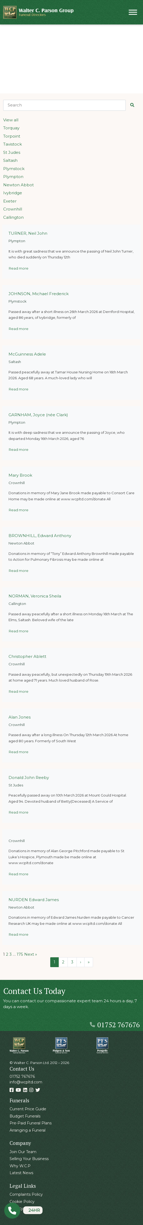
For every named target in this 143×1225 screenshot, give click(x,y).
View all (10, 119)
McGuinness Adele (27, 354)
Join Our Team (23, 1151)
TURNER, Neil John (28, 233)
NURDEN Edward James (34, 899)
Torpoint (11, 136)
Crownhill (12, 209)
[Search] (64, 105)
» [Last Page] (89, 961)
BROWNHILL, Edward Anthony (40, 535)
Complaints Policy (26, 1194)
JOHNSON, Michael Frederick (39, 293)
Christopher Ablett (27, 656)
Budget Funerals (25, 1116)
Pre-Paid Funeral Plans (31, 1123)
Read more (18, 268)
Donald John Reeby (29, 777)
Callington (13, 217)
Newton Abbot (18, 184)
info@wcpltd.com (26, 1082)
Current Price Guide (28, 1109)
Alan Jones (20, 717)
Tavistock (12, 144)
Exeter (9, 201)
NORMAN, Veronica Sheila (35, 596)
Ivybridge (12, 192)
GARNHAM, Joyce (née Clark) (38, 414)
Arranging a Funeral (27, 1130)
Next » (30, 954)
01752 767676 (115, 1024)
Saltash (10, 160)
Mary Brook (20, 475)
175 (20, 954)
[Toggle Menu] (133, 12)
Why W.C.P (20, 1166)
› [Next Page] (80, 961)
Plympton (13, 176)
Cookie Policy (22, 1201)
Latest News (21, 1172)
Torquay (11, 127)
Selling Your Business (29, 1158)
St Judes (11, 152)
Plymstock (13, 168)
